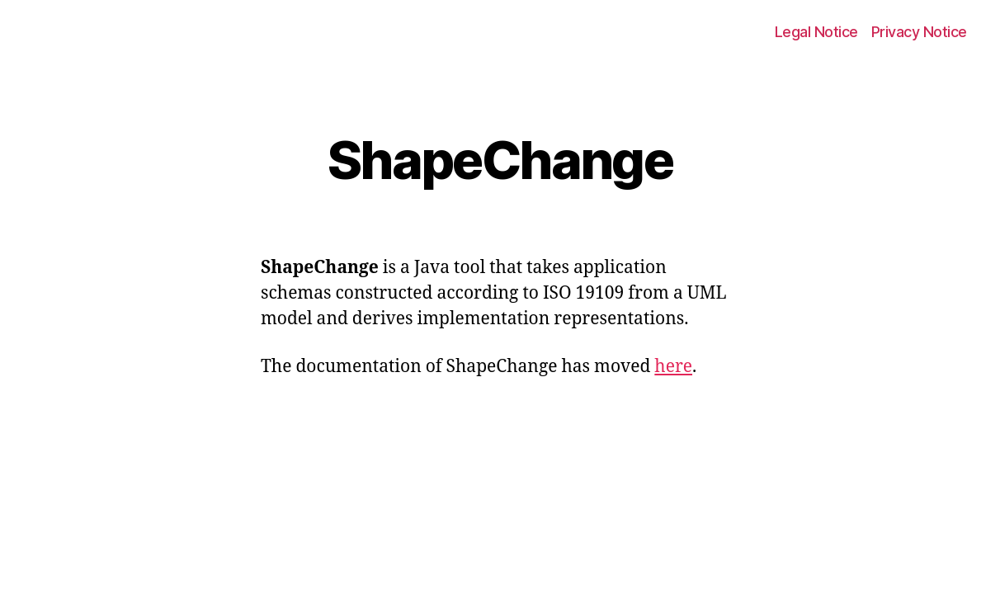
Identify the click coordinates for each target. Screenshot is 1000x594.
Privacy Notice (919, 31)
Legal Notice (816, 31)
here (673, 367)
